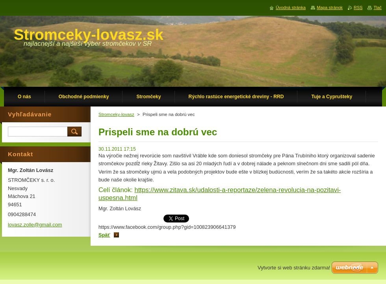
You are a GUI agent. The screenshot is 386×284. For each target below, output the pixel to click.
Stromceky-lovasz (116, 114)
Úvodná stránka (291, 7)
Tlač (377, 7)
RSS (358, 7)
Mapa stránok (330, 7)
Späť (104, 235)
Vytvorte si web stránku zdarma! (294, 268)
